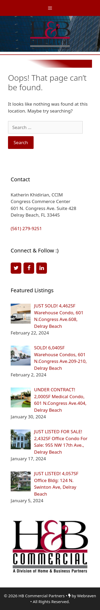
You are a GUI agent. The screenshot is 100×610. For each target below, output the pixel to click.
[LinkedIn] (41, 268)
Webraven (86, 595)
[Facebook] (28, 268)
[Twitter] (16, 268)
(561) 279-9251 (26, 228)
